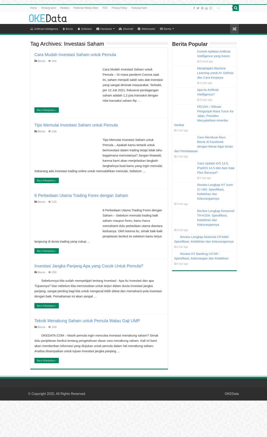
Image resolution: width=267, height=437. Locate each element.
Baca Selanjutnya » (46, 110)
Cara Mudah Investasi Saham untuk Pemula (75, 54)
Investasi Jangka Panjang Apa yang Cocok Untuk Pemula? (88, 266)
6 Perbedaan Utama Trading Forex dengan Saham (81, 195)
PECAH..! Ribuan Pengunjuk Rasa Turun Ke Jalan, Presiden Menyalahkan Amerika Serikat (204, 116)
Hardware (104, 28)
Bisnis (68, 28)
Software (85, 28)
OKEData (232, 394)
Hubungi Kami (139, 7)
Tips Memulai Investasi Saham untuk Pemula (76, 125)
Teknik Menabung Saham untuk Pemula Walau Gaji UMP (87, 320)
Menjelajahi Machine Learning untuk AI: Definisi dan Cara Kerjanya (215, 72)
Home (33, 7)
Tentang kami (48, 7)
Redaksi (64, 7)
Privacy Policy (119, 7)
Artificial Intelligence (44, 28)
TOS (104, 7)
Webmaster (146, 28)
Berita (165, 28)
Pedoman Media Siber (85, 7)
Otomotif (126, 28)
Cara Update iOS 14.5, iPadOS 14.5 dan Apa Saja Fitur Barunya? (215, 168)
